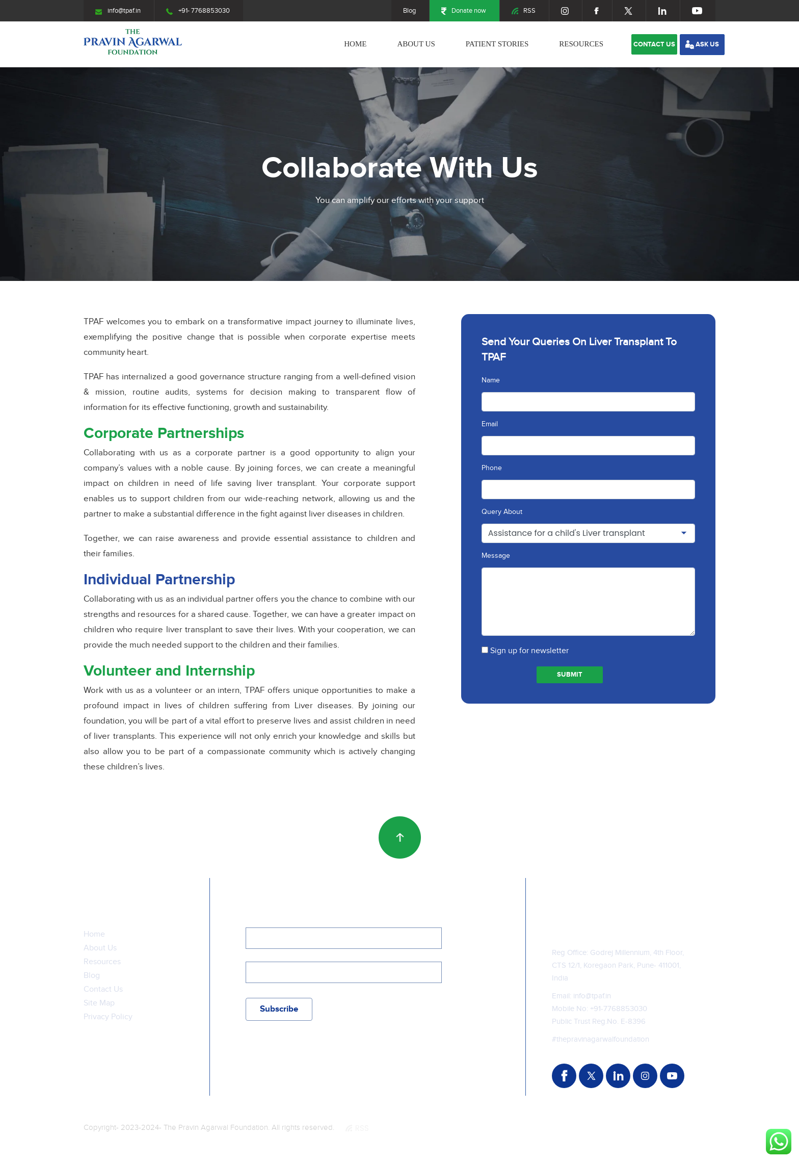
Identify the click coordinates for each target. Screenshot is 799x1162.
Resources (581, 44)
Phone (492, 468)
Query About (502, 512)
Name (491, 380)
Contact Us (103, 989)
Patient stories (497, 44)
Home (355, 44)
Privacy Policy (108, 1017)
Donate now (463, 11)
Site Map (99, 1003)
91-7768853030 (620, 1008)
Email (490, 424)
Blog (409, 11)
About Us (416, 44)
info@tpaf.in (118, 11)
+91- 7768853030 (198, 11)
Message (496, 556)
